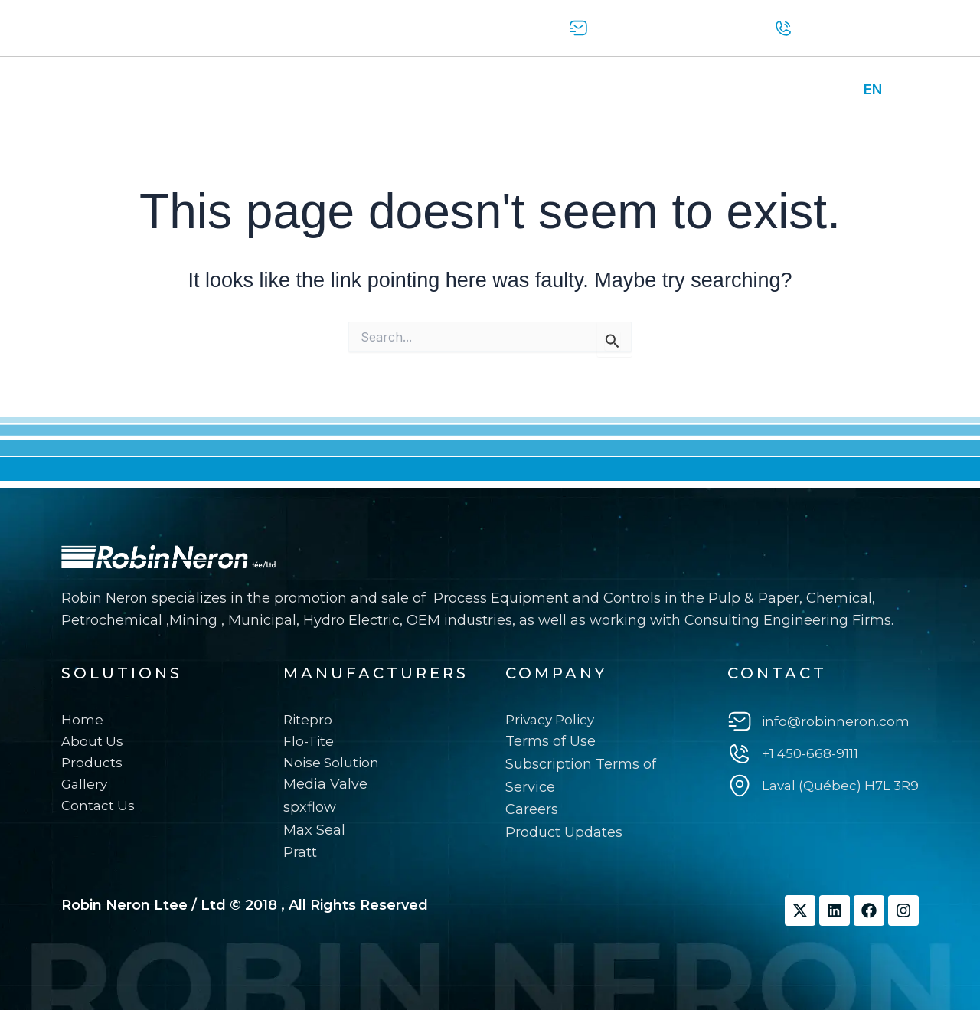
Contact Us (414, 89)
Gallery (329, 89)
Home (90, 89)
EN (873, 89)
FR (902, 89)
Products (251, 89)
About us (166, 89)
